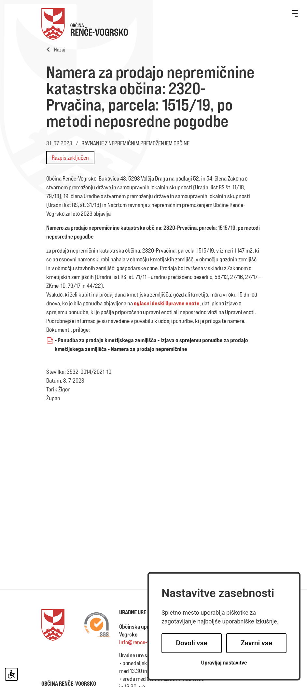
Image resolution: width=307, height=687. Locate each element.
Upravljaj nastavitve (224, 663)
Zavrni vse (256, 643)
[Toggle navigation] (295, 13)
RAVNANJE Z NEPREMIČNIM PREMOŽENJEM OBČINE (135, 143)
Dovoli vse (191, 643)
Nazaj (55, 50)
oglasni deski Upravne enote (167, 303)
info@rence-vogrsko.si (145, 642)
